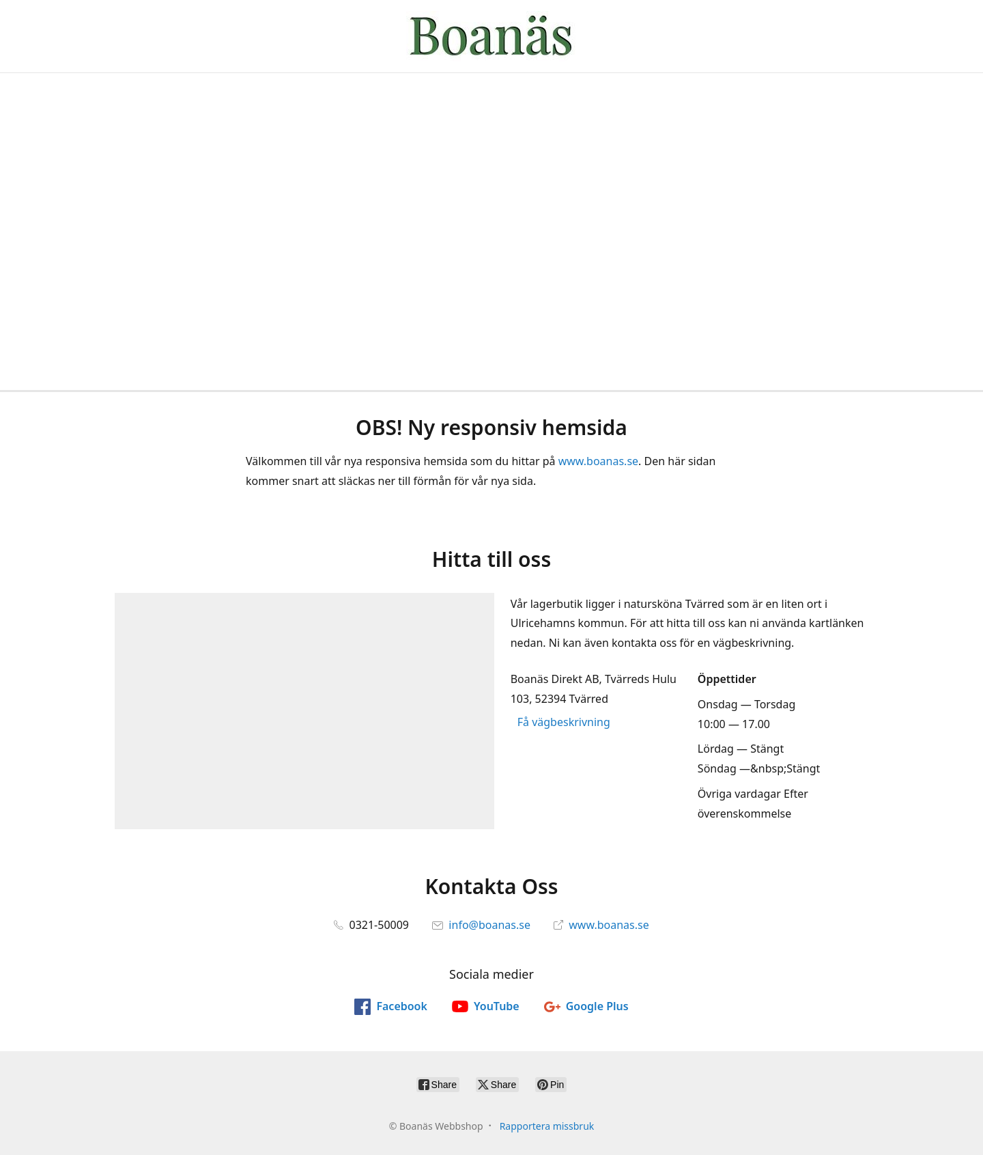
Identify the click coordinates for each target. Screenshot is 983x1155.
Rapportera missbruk (547, 1125)
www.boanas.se (598, 461)
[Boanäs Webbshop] (491, 36)
